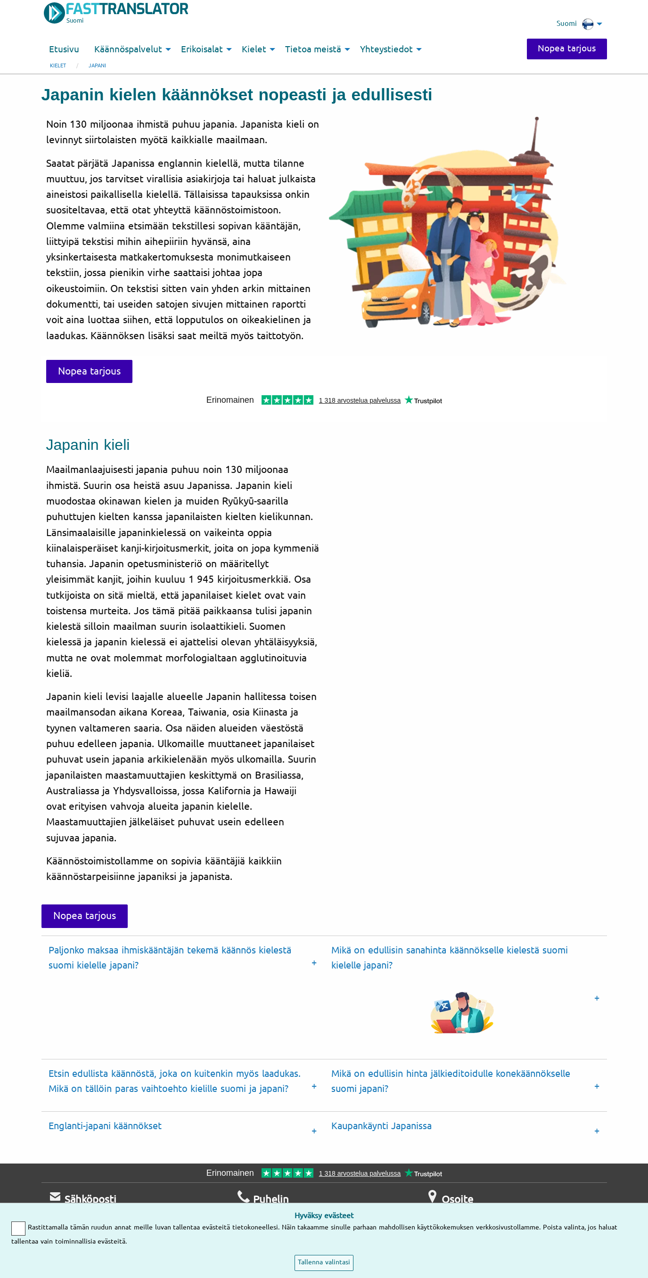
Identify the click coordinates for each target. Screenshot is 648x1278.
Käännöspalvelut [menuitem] (128, 49)
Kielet (58, 65)
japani (97, 65)
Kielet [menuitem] (254, 49)
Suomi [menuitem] (575, 24)
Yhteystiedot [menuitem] (386, 49)
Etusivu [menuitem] (64, 49)
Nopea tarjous (566, 48)
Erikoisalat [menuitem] (202, 49)
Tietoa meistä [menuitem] (313, 49)
